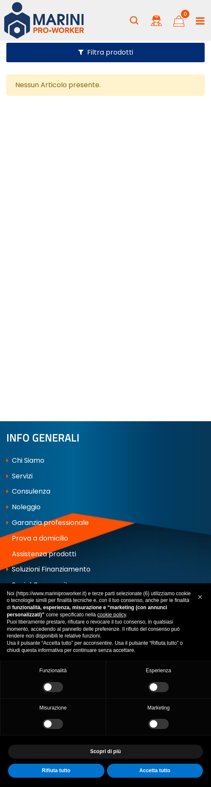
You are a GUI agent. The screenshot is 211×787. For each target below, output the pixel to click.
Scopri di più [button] (105, 751)
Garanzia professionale (47, 522)
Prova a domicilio (37, 538)
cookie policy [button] (111, 615)
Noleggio (23, 507)
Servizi (19, 476)
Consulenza (28, 491)
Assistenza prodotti (41, 554)
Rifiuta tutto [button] (56, 770)
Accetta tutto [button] (155, 770)
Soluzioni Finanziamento (48, 569)
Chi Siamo (25, 460)
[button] (134, 20)
